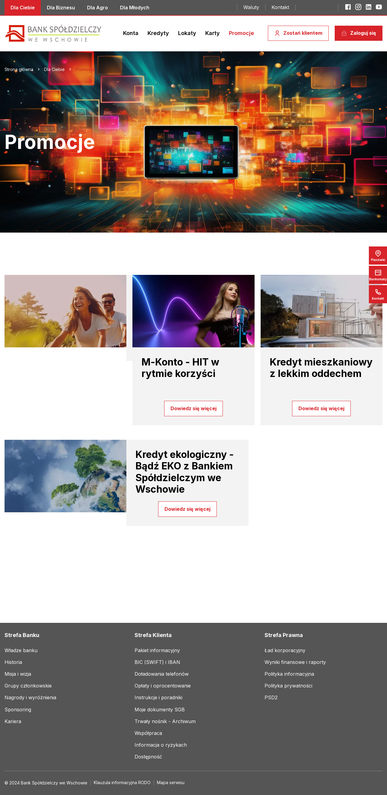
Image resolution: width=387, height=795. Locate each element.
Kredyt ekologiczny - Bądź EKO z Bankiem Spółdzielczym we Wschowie (184, 472)
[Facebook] (348, 7)
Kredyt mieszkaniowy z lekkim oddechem (321, 367)
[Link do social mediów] (23, 7)
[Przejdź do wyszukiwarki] (227, 7)
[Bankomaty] (378, 275)
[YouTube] (378, 7)
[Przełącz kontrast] (330, 7)
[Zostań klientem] (298, 33)
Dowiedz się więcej (193, 408)
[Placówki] (378, 255)
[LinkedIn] (368, 7)
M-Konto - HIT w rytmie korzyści (180, 367)
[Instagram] (358, 7)
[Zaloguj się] (358, 33)
